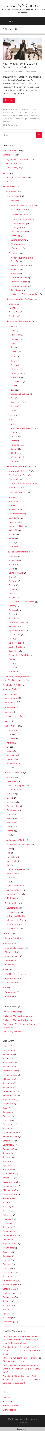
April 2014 (7, 1264)
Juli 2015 (6, 1202)
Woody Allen (16, 248)
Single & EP (12, 759)
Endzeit (12, 589)
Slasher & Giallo (15, 647)
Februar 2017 (8, 1124)
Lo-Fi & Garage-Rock (16, 869)
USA (11, 415)
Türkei (13, 461)
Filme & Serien (17, 115)
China (13, 331)
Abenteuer (13, 560)
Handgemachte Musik (14, 840)
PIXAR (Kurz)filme (18, 209)
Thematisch (8, 122)
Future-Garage (13, 810)
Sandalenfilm (14, 635)
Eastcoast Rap (13, 912)
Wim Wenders (17, 244)
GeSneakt (15, 273)
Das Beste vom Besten (19, 475)
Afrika (13, 424)
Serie (11, 542)
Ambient (10, 777)
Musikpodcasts (11, 956)
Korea (13, 347)
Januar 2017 (8, 1128)
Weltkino (12, 419)
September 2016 (10, 1145)
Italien (13, 390)
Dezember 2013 (10, 1281)
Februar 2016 (9, 1174)
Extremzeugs (11, 992)
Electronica (12, 802)
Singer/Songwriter (15, 890)
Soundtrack (12, 763)
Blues (9, 849)
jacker (33, 72)
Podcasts (7, 943)
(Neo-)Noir (13, 556)
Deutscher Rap (13, 908)
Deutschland (16, 373)
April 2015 (7, 1215)
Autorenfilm (8, 112)
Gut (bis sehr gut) (21, 119)
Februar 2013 (8, 1322)
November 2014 (10, 1235)
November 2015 (10, 1186)
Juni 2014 (7, 1256)
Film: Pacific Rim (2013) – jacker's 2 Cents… (21, 1336)
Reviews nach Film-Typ (17, 492)
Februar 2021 (8, 1063)
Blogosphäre (8, 155)
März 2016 (7, 1169)
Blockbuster (14, 510)
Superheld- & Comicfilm (19, 655)
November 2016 (10, 1136)
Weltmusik (11, 898)
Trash (11, 667)
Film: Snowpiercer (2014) (13, 1361)
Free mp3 (11, 739)
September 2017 (10, 1100)
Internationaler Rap (15, 920)
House (10, 814)
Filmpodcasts (11, 952)
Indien (13, 432)
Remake (12, 538)
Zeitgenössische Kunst (15, 716)
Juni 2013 (7, 1305)
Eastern (12, 585)
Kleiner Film (14, 530)
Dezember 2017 (10, 1091)
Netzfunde (7, 933)
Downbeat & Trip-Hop (16, 785)
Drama (30, 112)
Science (6, 969)
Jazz (9, 865)
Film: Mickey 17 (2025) (12, 1012)
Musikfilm (13, 626)
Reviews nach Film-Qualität (19, 466)
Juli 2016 (7, 1153)
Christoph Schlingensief (21, 219)
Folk (8, 853)
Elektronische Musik (13, 773)
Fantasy (12, 593)
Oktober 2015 (9, 1190)
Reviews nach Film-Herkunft (19, 321)
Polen (13, 398)
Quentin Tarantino (18, 240)
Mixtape (10, 751)
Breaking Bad (15, 304)
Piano (9, 877)
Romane (8, 181)
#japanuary (16, 269)
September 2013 (10, 1293)
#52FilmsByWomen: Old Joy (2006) (18, 1020)
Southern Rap (13, 924)
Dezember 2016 (10, 1132)
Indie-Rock (11, 861)
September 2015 (10, 1194)
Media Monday (11, 168)
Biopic (11, 569)
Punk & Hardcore (14, 886)
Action (11, 564)
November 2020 (10, 1075)
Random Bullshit (12, 938)
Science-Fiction (15, 643)
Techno (10, 831)
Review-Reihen (13, 196)
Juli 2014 (6, 1252)
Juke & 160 (11, 822)
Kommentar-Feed (10, 1406)
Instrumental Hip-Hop (16, 916)
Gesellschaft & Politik (12, 685)
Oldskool (11, 826)
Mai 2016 (7, 1161)
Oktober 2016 (9, 1141)
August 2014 (8, 1248)
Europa (12, 356)
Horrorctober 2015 (19, 282)
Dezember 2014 (10, 1231)
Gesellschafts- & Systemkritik (21, 602)
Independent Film (16, 526)
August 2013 (8, 1297)
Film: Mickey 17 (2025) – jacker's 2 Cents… (20, 1358)
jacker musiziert (12, 698)
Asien (11, 326)
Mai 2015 (7, 1211)
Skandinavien (16, 402)
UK (12, 410)
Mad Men (13, 308)
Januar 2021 (8, 1067)
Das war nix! (14, 479)
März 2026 (7, 1046)
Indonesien (15, 339)
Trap (9, 835)
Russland (15, 449)
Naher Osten (34, 119)
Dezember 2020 (10, 1071)
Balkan (14, 361)
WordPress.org (9, 1410)
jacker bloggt (11, 694)
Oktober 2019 (9, 1079)
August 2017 (8, 1104)
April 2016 (7, 1165)
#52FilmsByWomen (14, 109)
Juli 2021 (6, 1058)
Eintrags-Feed (9, 1401)
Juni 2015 (7, 1207)
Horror (12, 606)
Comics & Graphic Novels (16, 177)
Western (12, 671)
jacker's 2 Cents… (22, 5)
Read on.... (9, 100)
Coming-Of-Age (20, 112)
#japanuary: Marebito (12, 1032)
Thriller (12, 663)
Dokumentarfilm (16, 514)
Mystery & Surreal (17, 630)
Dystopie (12, 581)
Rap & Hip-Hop (11, 903)
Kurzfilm (12, 534)
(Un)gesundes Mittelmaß (19, 471)
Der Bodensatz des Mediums (21, 483)
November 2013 (10, 1285)
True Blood (14, 316)
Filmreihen (13, 201)
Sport (5, 987)
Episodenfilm (14, 518)
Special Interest (11, 964)
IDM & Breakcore (14, 818)
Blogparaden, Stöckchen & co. (18, 159)
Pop (8, 882)
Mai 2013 (7, 1309)
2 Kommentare (12, 125)
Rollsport (9, 996)
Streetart (8, 712)
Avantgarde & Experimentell (19, 845)
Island (13, 386)
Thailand (14, 351)
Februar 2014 (8, 1272)
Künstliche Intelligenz (14, 974)
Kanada (14, 437)
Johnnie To (15, 236)
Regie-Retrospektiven (18, 215)
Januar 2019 (8, 1083)
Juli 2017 (6, 1108)
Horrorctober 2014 (19, 278)
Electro (10, 798)
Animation (13, 497)
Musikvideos (12, 755)
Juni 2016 (7, 1157)
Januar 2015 (8, 1227)
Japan (13, 343)
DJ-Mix (10, 734)
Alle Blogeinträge (31, 109)
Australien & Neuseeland (21, 428)
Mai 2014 (7, 1260)
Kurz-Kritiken (16, 290)
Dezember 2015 (10, 1182)
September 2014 (10, 1243)
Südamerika (16, 457)
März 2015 (7, 1219)
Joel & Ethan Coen (19, 232)
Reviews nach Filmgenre (17, 552)
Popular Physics (12, 978)
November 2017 (10, 1095)
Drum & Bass (12, 790)
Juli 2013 (6, 1301)
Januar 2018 (8, 1087)
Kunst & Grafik (9, 707)
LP (8, 747)
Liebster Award (11, 164)
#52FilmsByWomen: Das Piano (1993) (19, 1016)
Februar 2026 (9, 1050)
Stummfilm (13, 547)
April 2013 (7, 1314)
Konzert (10, 743)
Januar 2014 (8, 1276)
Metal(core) (12, 873)
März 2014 (7, 1268)
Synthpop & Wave (15, 894)
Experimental (12, 806)
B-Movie (12, 505)
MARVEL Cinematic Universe (23, 205)
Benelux (14, 365)
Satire (11, 639)
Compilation (12, 730)
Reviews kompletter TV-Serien (20, 299)
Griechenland (16, 381)
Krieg (11, 614)
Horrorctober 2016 (19, 286)
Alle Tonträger (11, 726)
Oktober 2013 (9, 1289)
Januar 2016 (8, 1178)
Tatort (11, 659)
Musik (5, 721)
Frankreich (15, 377)
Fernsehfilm (14, 522)
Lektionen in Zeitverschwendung (25, 294)
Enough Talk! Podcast (14, 948)
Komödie (13, 610)
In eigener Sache (10, 689)
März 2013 (7, 1318)
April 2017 (7, 1116)
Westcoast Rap (13, 928)
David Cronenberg (19, 223)
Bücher (6, 173)
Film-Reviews (11, 191)
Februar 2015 (8, 1223)
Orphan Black (15, 312)
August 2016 (8, 1149)
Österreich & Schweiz (20, 394)
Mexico (14, 441)
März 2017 (7, 1120)
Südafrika (15, 453)
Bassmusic (11, 781)
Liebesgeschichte (16, 622)
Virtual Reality (11, 982)
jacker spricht (11, 702)
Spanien (14, 406)
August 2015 (8, 1198)
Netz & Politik (10, 960)
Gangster (13, 597)
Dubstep (10, 794)
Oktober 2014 (9, 1239)
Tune (9, 767)
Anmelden (7, 1397)
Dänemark (15, 369)
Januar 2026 (8, 1054)
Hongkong (15, 335)
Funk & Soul (12, 857)
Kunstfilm (13, 618)
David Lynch (16, 227)
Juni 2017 (7, 1112)
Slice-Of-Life (14, 651)
